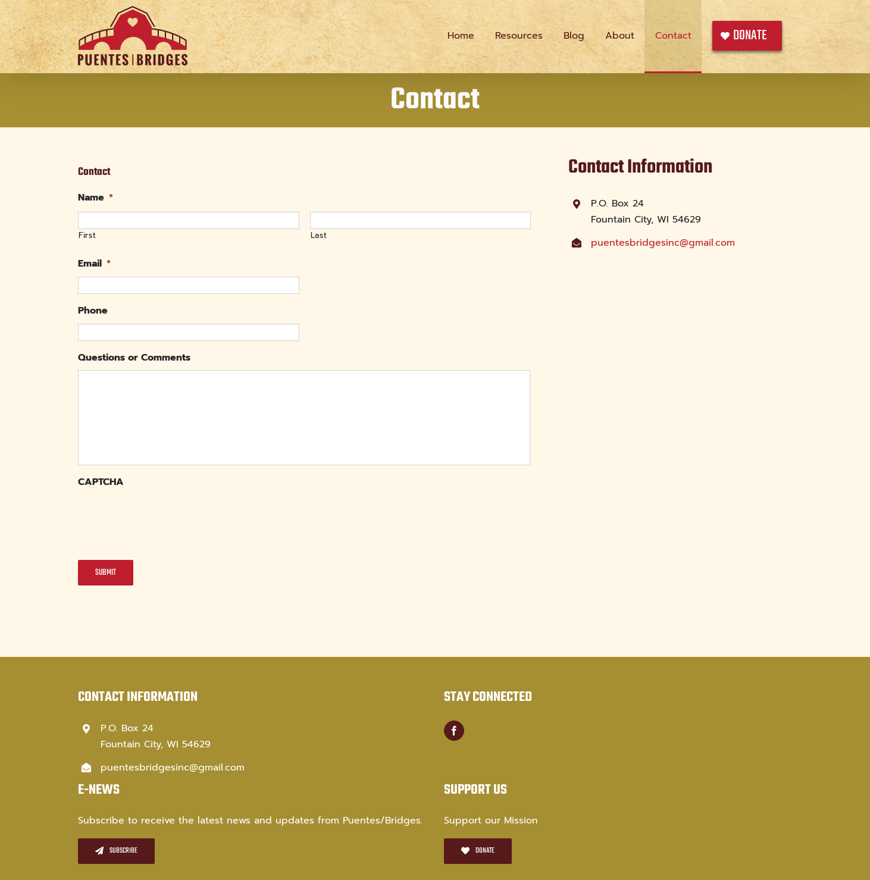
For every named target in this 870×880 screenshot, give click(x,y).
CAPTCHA (101, 482)
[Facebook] (454, 731)
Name (95, 198)
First (87, 235)
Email (94, 264)
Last (319, 235)
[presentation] (168, 518)
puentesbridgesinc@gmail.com (663, 243)
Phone (93, 311)
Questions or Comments (134, 358)
